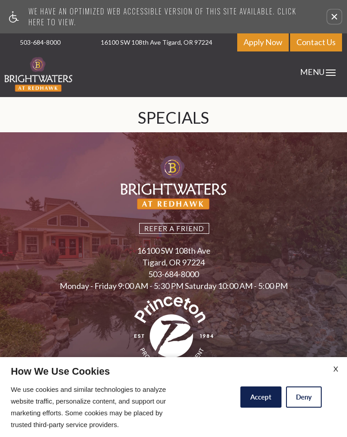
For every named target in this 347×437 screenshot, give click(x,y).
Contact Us (316, 42)
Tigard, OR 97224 (173, 262)
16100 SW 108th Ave (174, 251)
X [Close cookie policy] (335, 368)
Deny (304, 397)
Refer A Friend (174, 228)
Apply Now (263, 42)
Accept (261, 397)
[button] (334, 16)
